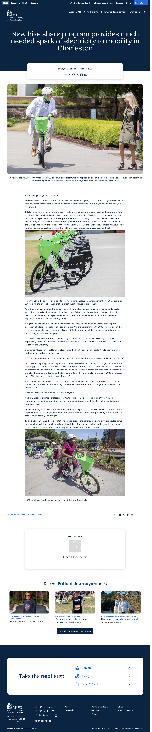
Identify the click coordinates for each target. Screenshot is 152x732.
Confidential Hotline (100, 707)
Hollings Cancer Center (103, 3)
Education (15, 3)
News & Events (91, 12)
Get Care (95, 710)
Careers (119, 3)
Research (35, 3)
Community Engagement (113, 12)
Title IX (116, 728)
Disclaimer (96, 728)
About (67, 707)
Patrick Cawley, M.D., (72, 341)
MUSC (5, 3)
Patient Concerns (125, 710)
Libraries (123, 706)
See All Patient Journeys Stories (75, 631)
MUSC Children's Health (80, 3)
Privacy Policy (107, 728)
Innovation (134, 12)
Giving (128, 3)
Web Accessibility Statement (132, 728)
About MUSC (75, 12)
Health (25, 3)
